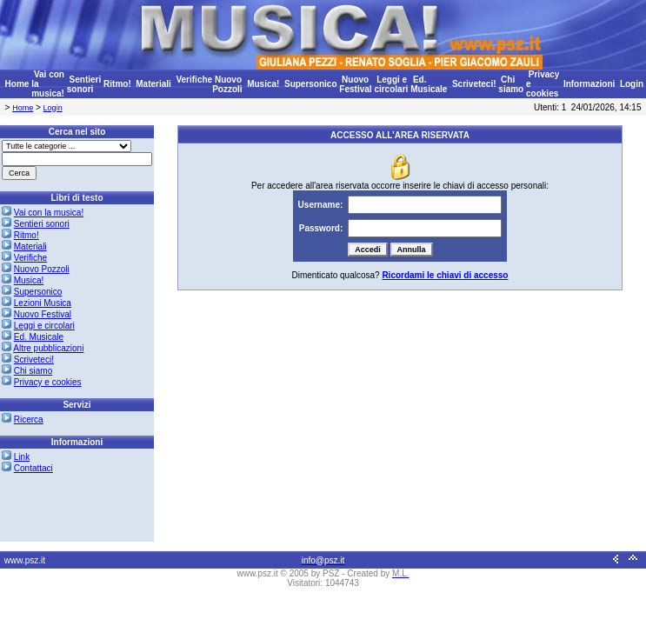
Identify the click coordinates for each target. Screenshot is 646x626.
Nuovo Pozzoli (227, 84)
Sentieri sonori (84, 84)
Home (17, 84)
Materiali (153, 84)
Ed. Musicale (428, 84)
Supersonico (310, 84)
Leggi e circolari (391, 84)
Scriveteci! (474, 84)
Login (631, 84)
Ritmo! (117, 84)
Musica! (263, 84)
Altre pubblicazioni (48, 348)
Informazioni (589, 84)
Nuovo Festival (355, 84)
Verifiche (194, 79)
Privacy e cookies (48, 382)
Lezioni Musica (42, 303)
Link (22, 457)
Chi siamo (510, 84)
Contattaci (33, 468)
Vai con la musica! (48, 212)
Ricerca (28, 419)
